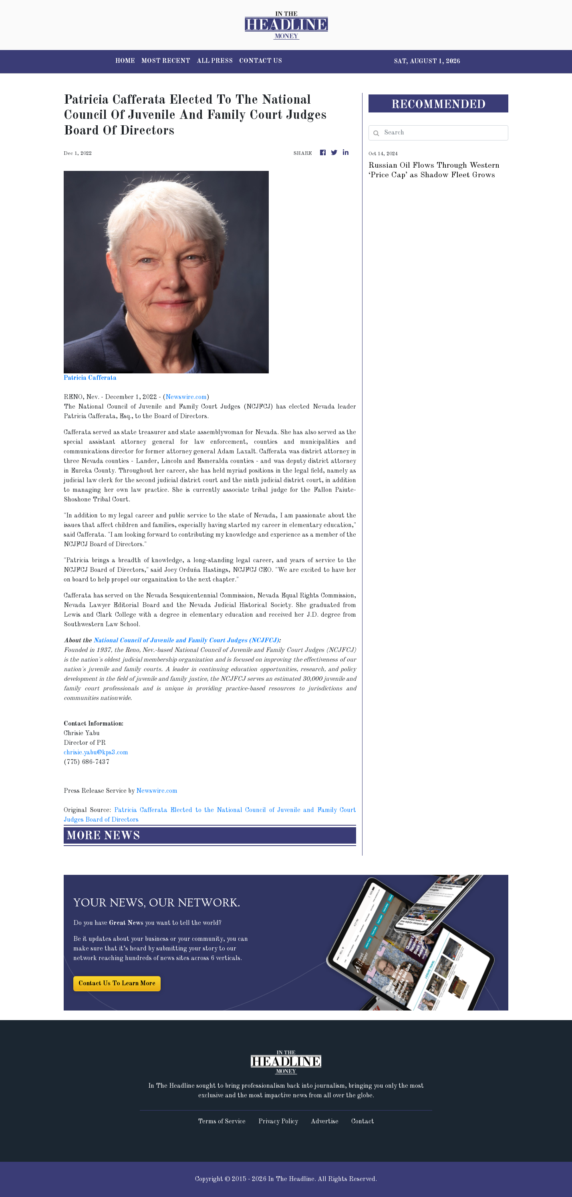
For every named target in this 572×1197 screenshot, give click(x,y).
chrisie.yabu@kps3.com (96, 753)
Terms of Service (222, 1122)
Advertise (324, 1122)
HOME (125, 61)
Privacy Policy (278, 1122)
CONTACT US (260, 61)
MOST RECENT (165, 61)
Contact (362, 1122)
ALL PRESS (215, 61)
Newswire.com (186, 397)
